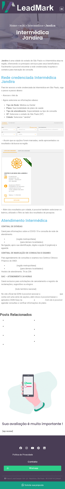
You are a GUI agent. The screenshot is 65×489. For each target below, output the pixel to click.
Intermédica (35, 25)
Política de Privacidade (22, 454)
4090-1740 (11, 265)
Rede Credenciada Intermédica (31, 95)
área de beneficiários (50, 294)
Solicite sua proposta (32, 485)
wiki (22, 25)
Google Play (28, 300)
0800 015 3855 (8, 289)
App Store (40, 300)
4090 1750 (11, 239)
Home (13, 25)
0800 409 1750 (13, 242)
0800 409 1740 (13, 268)
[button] (62, 9)
